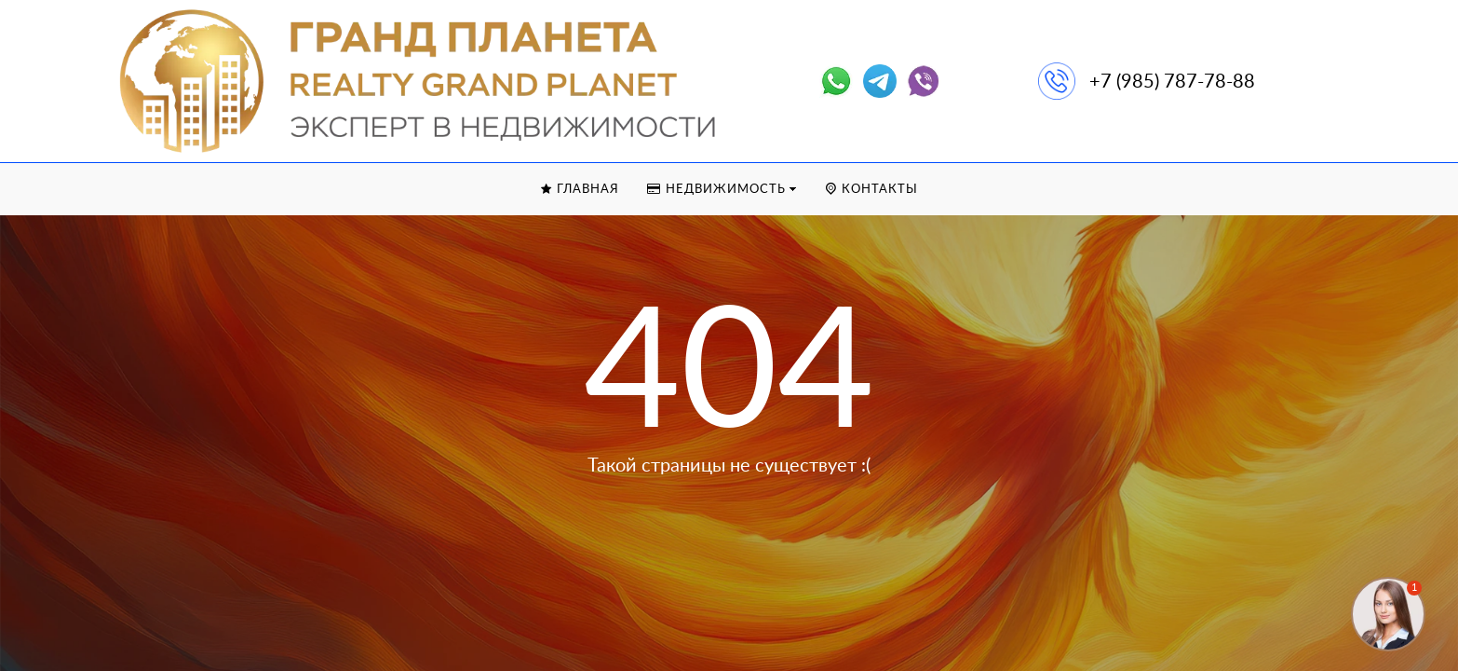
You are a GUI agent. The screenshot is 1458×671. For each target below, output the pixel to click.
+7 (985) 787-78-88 (1172, 82)
